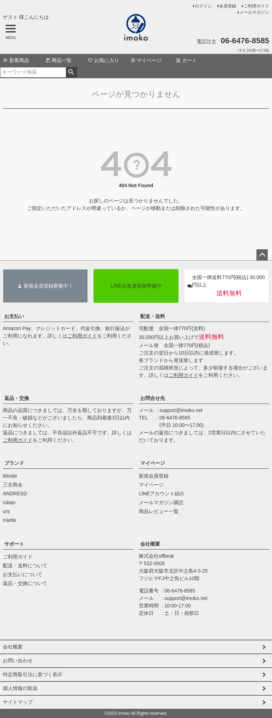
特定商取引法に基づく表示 (32, 674)
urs (6, 511)
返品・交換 (16, 398)
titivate (10, 476)
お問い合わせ (18, 660)
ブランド (14, 463)
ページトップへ (262, 255)
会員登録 (227, 6)
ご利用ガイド (256, 6)
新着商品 (16, 60)
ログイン (203, 6)
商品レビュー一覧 (158, 511)
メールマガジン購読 (161, 502)
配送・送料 (152, 316)
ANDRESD (15, 493)
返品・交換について (25, 583)
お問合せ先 (152, 398)
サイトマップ (18, 702)
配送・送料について (25, 565)
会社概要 (150, 544)
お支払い (14, 316)
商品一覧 (58, 60)
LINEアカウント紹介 (162, 493)
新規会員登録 (154, 476)
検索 (71, 72)
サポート (14, 544)
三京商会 (13, 485)
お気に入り (103, 60)
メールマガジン (254, 12)
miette (9, 520)
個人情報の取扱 (20, 688)
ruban (9, 502)
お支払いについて (22, 574)
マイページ (146, 60)
